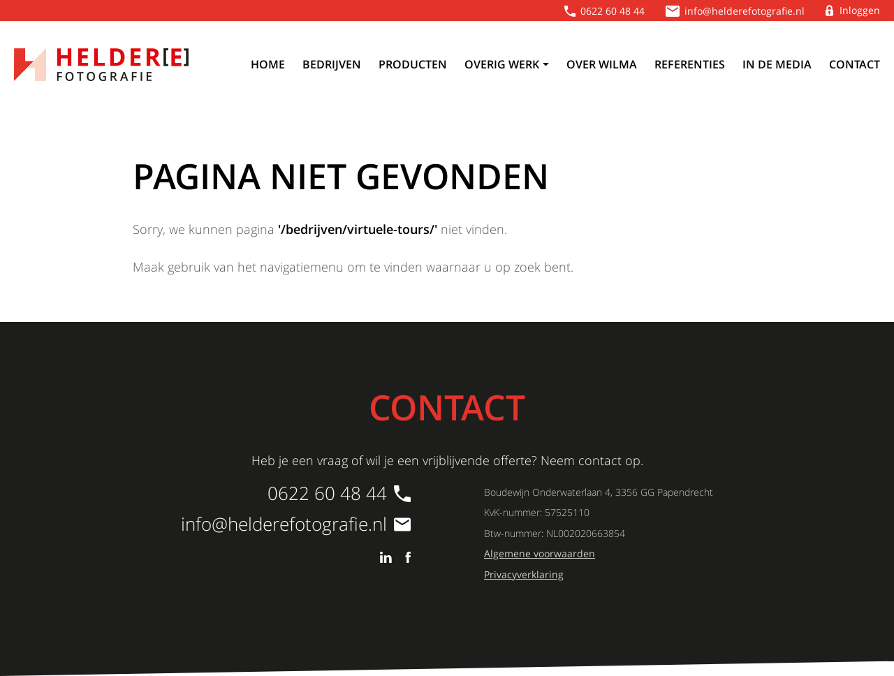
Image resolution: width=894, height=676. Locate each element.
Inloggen (860, 10)
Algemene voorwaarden (539, 553)
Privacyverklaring (524, 574)
